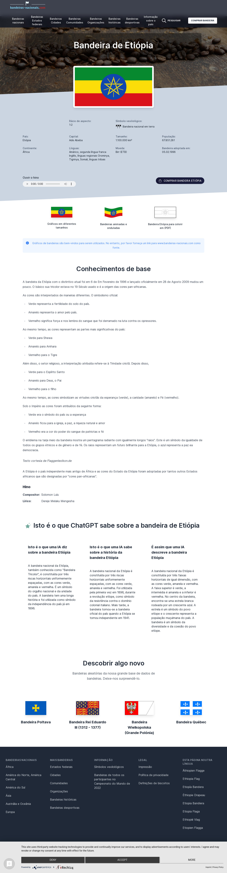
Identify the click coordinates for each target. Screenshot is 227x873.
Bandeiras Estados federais (37, 20)
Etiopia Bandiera (193, 803)
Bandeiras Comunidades (74, 20)
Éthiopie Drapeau (194, 795)
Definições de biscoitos (154, 783)
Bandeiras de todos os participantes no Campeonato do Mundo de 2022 (112, 781)
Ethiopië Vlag (191, 819)
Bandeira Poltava (36, 722)
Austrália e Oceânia (18, 804)
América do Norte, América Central (23, 777)
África (9, 767)
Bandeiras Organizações (95, 20)
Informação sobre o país (151, 20)
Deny (51, 860)
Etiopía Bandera (193, 787)
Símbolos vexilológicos (109, 767)
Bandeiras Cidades (56, 20)
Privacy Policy (217, 867)
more (193, 860)
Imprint (208, 867)
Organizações (59, 791)
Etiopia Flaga (191, 811)
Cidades (55, 775)
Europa (10, 812)
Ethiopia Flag (191, 778)
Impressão (145, 767)
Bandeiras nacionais (18, 20)
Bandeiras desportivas (132, 20)
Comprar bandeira (202, 20)
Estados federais (61, 767)
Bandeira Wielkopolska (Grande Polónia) (139, 727)
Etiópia (27, 140)
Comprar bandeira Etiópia (180, 180)
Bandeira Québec (191, 722)
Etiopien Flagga (193, 828)
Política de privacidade (153, 775)
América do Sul (15, 787)
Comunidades (59, 783)
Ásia (8, 795)
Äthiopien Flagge (193, 770)
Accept (122, 860)
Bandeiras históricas (115, 20)
